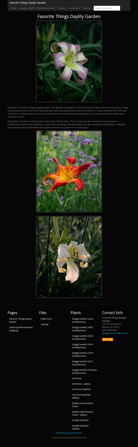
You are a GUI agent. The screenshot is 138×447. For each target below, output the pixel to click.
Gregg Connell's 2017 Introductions (82, 363)
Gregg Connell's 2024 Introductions (37, 8)
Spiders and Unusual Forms (82, 405)
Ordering (74, 8)
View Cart (107, 339)
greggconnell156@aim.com (115, 333)
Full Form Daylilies (81, 389)
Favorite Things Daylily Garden (27, 2)
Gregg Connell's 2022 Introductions (82, 329)
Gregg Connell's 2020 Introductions (82, 337)
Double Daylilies (80, 420)
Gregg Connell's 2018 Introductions (82, 354)
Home (14, 8)
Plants (62, 8)
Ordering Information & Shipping (21, 329)
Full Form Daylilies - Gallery (82, 396)
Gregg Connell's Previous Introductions (84, 371)
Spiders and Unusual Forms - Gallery (82, 413)
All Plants (77, 378)
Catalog (86, 8)
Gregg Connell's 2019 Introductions (82, 346)
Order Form (46, 319)
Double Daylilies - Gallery (81, 427)
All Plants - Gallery (81, 384)
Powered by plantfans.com (69, 433)
